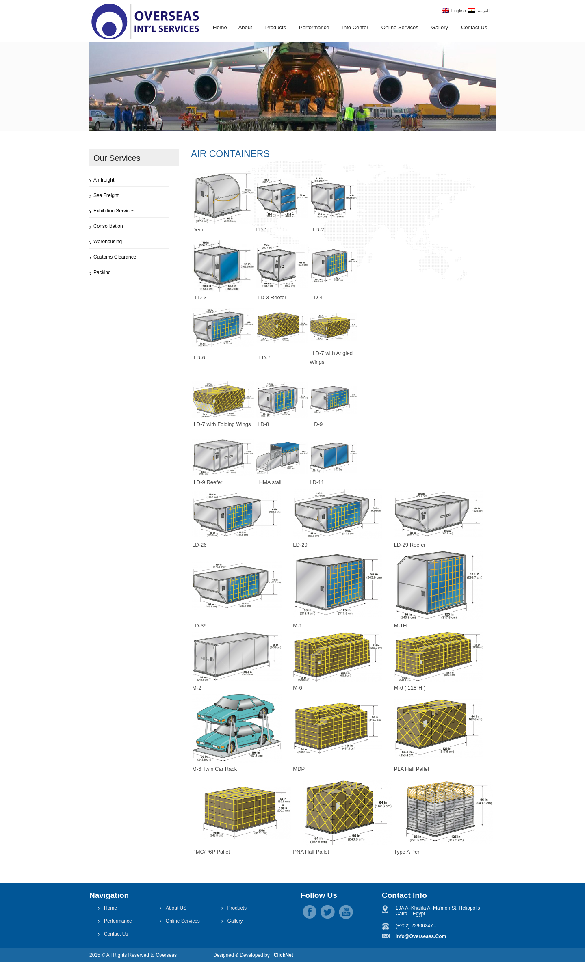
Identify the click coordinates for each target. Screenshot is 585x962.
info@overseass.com (421, 936)
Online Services (399, 27)
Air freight (103, 180)
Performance (314, 27)
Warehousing (107, 241)
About (245, 27)
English (454, 10)
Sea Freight (106, 195)
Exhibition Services (113, 211)
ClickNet (283, 955)
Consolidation (108, 226)
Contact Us (474, 27)
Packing (102, 272)
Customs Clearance (114, 257)
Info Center (355, 27)
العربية (479, 10)
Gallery (439, 27)
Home (220, 27)
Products (275, 27)
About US (176, 908)
